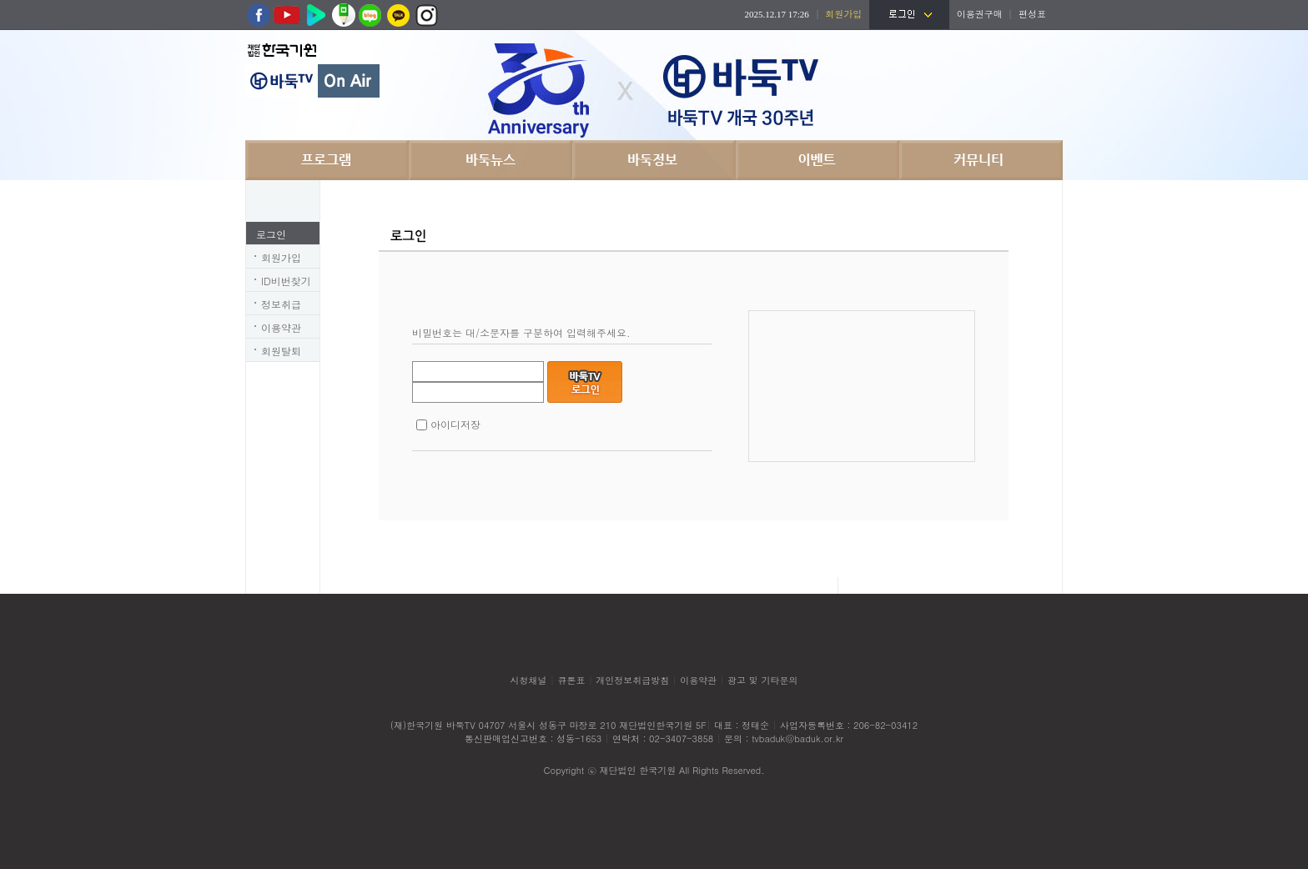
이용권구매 (980, 14)
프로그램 (327, 160)
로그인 (271, 234)
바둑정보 (654, 160)
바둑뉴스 (490, 160)
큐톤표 (571, 680)
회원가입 (281, 257)
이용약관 (281, 327)
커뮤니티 (981, 160)
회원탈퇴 (281, 351)
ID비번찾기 (286, 281)
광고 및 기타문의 (762, 680)
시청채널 (529, 680)
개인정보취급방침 (632, 680)
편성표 (1032, 14)
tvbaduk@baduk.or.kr (797, 738)
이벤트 (817, 160)
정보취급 (281, 304)
